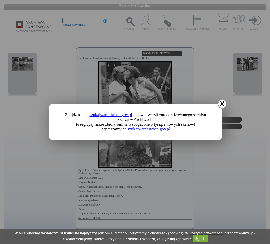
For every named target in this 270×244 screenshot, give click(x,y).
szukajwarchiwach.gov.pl (110, 115)
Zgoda (200, 239)
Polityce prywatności (206, 233)
